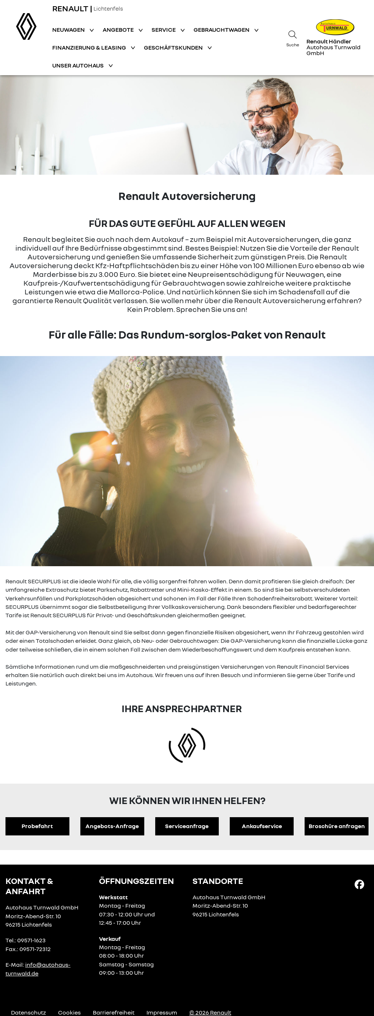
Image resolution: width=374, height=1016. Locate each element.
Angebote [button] (119, 29)
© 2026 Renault (210, 1012)
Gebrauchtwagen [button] (222, 29)
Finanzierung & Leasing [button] (89, 47)
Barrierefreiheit (113, 1012)
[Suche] (292, 37)
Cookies (69, 1012)
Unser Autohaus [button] (78, 65)
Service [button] (164, 29)
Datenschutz (28, 1012)
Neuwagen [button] (69, 29)
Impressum (161, 1012)
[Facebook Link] (359, 884)
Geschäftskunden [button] (174, 47)
